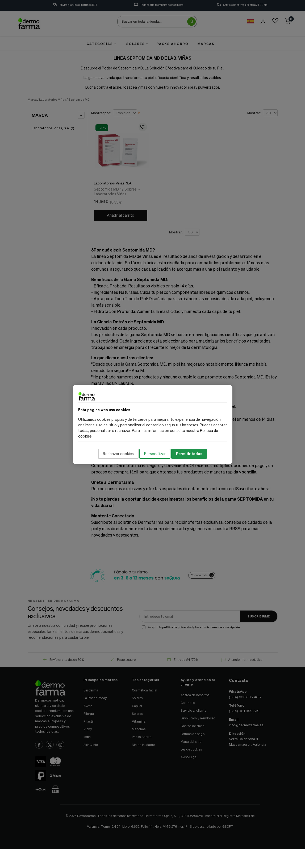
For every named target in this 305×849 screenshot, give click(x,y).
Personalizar (155, 453)
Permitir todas (189, 453)
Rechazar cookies (118, 453)
